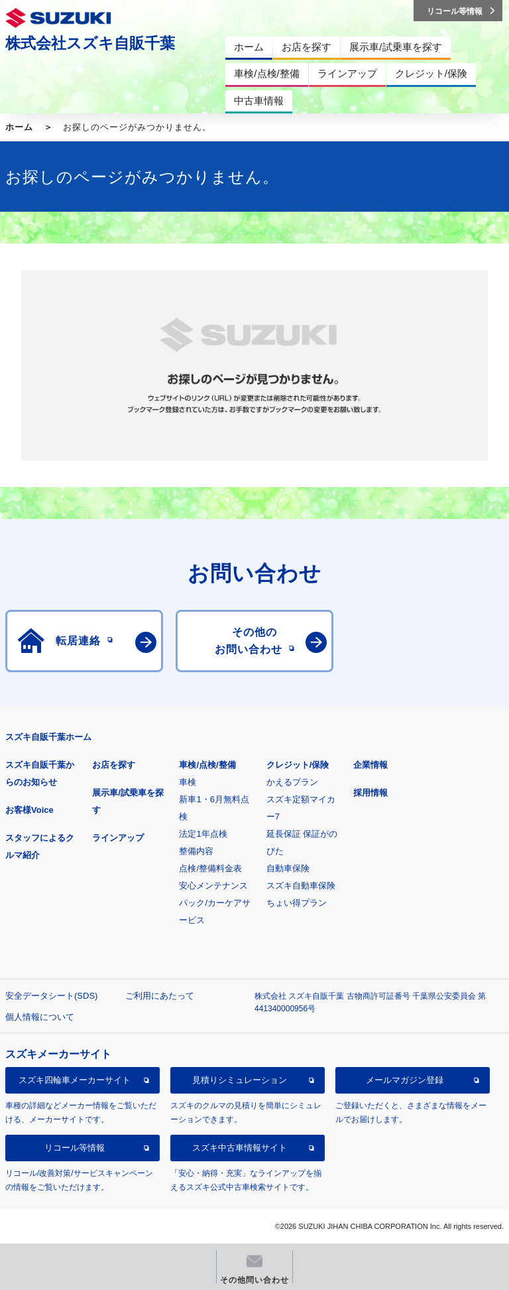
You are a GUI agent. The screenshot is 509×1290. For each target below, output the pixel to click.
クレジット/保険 (297, 765)
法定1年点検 (203, 834)
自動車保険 (288, 868)
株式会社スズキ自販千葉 (90, 43)
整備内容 (196, 851)
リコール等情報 (74, 1148)
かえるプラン (292, 782)
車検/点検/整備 (207, 765)
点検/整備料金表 (210, 868)
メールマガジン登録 (404, 1080)
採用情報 (370, 793)
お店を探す (113, 765)
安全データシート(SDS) (51, 996)
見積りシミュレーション (239, 1080)
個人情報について (39, 1017)
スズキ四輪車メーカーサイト (75, 1080)
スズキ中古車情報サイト (239, 1148)
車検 (187, 782)
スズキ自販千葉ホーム (48, 737)
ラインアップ (118, 838)
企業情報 (370, 765)
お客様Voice (29, 810)
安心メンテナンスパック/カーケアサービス (215, 903)
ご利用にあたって (159, 996)
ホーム (19, 127)
